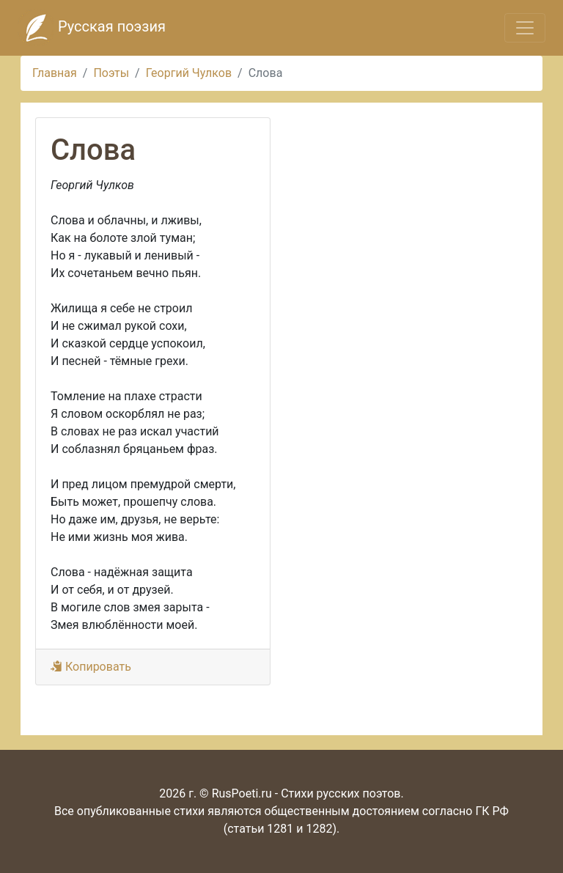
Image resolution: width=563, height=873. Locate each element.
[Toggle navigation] (524, 28)
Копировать (91, 667)
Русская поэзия (92, 28)
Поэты (111, 73)
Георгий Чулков (189, 73)
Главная (54, 73)
